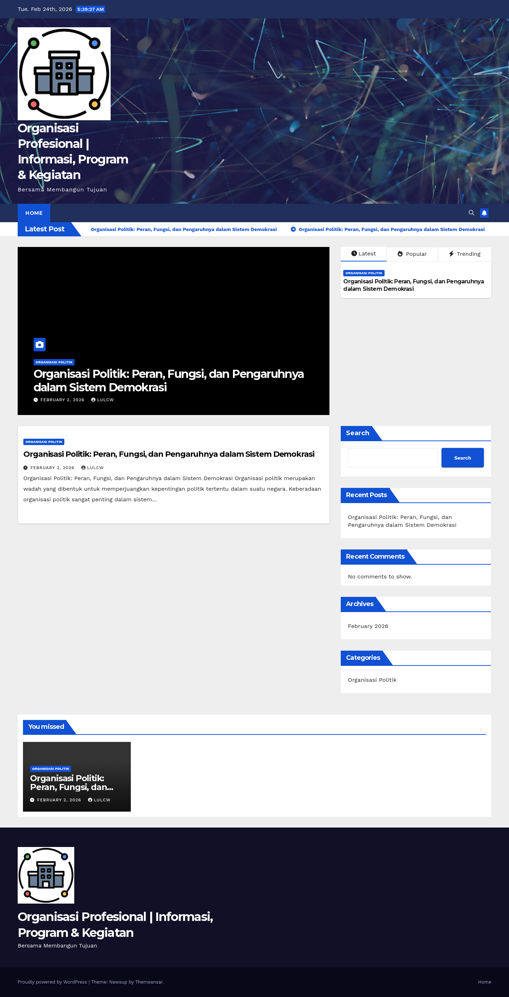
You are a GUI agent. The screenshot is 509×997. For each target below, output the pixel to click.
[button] (471, 212)
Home (33, 213)
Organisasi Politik (54, 362)
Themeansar (149, 982)
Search (357, 433)
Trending (465, 253)
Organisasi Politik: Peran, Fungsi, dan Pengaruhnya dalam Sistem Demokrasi (169, 380)
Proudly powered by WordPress (53, 982)
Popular (412, 253)
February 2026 (368, 626)
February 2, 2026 (63, 399)
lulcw (102, 399)
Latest (363, 253)
